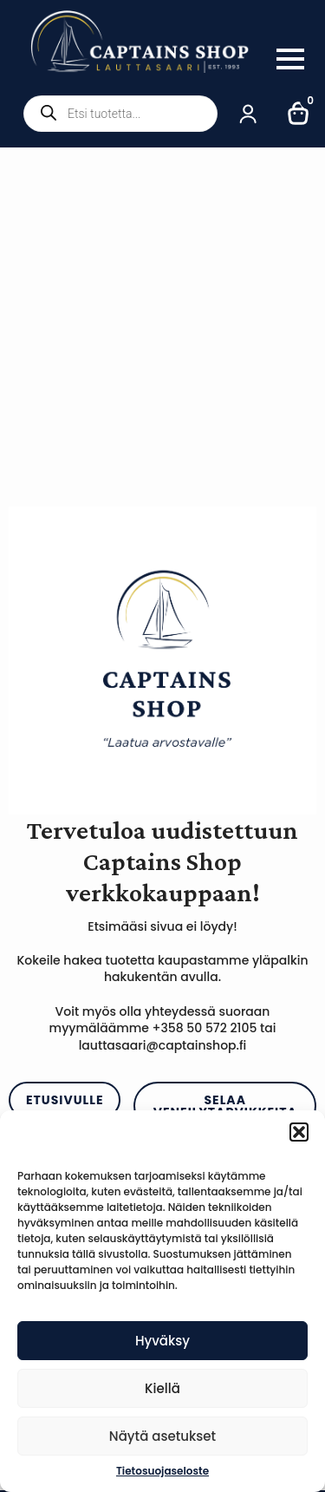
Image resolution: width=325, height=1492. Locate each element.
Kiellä (162, 1388)
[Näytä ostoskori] (299, 113)
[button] (299, 1132)
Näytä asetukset (162, 1436)
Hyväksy (162, 1341)
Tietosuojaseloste (162, 1471)
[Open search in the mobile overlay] (120, 113)
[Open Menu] (290, 59)
